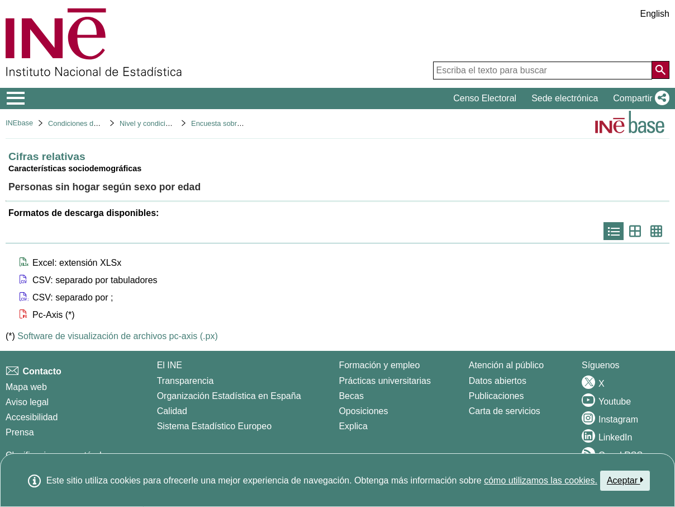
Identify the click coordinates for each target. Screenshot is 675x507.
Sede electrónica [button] (564, 98)
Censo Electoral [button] (484, 98)
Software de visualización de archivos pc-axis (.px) (117, 336)
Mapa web (26, 387)
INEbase (19, 123)
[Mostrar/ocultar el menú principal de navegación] (16, 98)
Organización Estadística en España (229, 396)
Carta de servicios (504, 411)
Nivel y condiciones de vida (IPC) (172, 123)
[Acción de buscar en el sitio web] (660, 70)
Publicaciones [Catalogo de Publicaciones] (496, 396)
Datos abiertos (497, 381)
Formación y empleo (379, 365)
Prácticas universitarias (385, 381)
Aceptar (625, 480)
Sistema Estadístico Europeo (214, 426)
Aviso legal (27, 402)
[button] (639, 98)
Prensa (20, 432)
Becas (351, 396)
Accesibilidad (32, 417)
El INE (169, 365)
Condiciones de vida (80, 123)
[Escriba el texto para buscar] (542, 70)
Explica (353, 426)
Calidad (172, 411)
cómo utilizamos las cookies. (540, 480)
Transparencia (185, 381)
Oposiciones (363, 411)
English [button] (654, 13)
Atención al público (506, 365)
